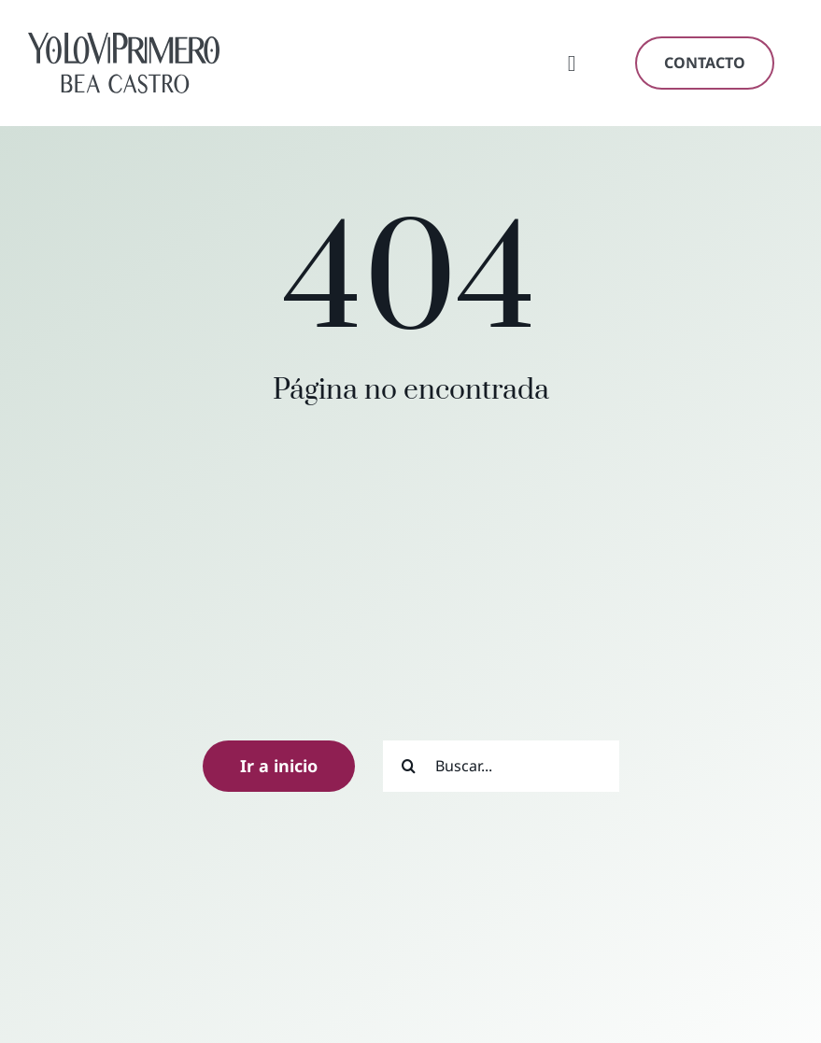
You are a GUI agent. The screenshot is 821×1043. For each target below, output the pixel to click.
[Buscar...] (501, 766)
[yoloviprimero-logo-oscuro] (123, 40)
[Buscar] (408, 766)
